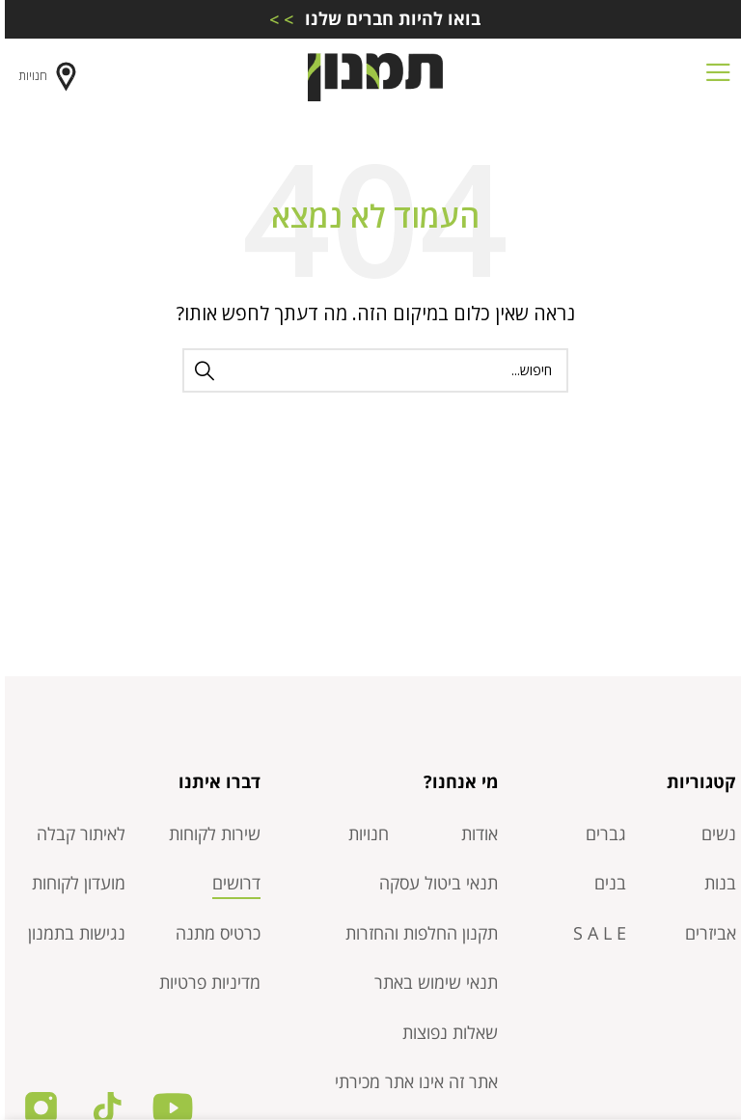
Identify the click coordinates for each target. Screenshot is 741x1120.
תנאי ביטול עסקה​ (433, 882)
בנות (715, 882)
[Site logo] (370, 75)
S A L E (594, 932)
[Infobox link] (370, 19)
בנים (605, 882)
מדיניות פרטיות (205, 982)
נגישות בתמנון (72, 932)
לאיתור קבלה (76, 833)
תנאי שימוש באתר (431, 982)
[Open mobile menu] (713, 77)
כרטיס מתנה (213, 932)
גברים (601, 833)
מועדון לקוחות (74, 882)
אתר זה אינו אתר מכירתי (411, 1081)
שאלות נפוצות (445, 1032)
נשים (714, 833)
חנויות (45, 77)
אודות (474, 833)
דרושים (231, 882)
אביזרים (705, 932)
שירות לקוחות (210, 833)
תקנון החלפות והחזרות (417, 932)
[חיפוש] (370, 370)
